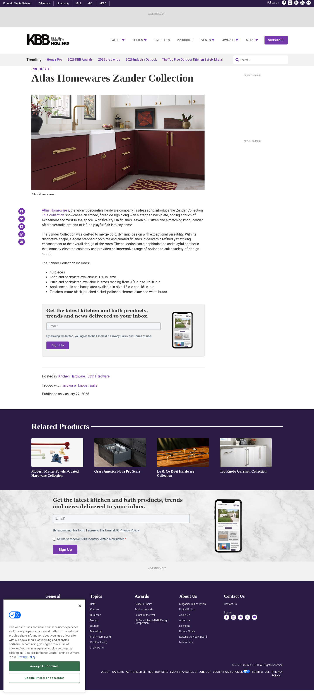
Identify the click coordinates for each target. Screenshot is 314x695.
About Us (184, 627)
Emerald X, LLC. (250, 677)
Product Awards (144, 622)
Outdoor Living (98, 655)
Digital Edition (187, 622)
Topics (137, 40)
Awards (228, 40)
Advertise (44, 3)
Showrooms (97, 660)
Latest (116, 40)
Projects (162, 40)
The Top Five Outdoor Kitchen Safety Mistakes (194, 59)
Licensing (63, 3)
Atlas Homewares (55, 223)
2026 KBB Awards (80, 59)
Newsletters (186, 655)
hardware (69, 398)
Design (94, 633)
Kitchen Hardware (71, 389)
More (250, 40)
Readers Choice (143, 616)
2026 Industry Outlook (141, 59)
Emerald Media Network (17, 3)
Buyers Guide (187, 644)
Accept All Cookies (44, 666)
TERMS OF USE (261, 684)
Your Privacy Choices (228, 684)
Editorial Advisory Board (193, 649)
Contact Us (230, 616)
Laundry (94, 638)
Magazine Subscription (192, 616)
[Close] (80, 606)
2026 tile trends (109, 59)
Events (205, 40)
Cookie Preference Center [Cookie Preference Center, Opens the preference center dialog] (44, 678)
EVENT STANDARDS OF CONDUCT (190, 684)
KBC (90, 3)
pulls (93, 398)
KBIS (78, 3)
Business (95, 627)
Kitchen (94, 622)
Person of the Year (145, 627)
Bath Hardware (98, 389)
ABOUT (105, 684)
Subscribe (276, 40)
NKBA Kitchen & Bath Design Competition (151, 634)
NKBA (102, 3)
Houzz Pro (54, 59)
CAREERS (118, 684)
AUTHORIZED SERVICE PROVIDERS (147, 684)
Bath (93, 616)
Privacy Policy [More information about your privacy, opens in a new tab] (26, 657)
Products (185, 40)
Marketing (96, 644)
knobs (83, 398)
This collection (53, 228)
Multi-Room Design (101, 649)
